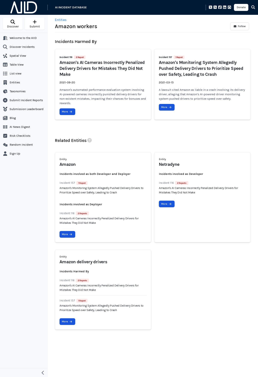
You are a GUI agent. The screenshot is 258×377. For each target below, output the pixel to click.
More (67, 111)
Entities (61, 20)
